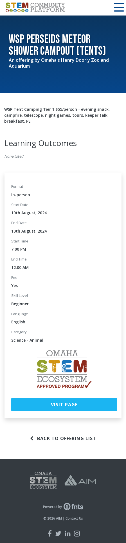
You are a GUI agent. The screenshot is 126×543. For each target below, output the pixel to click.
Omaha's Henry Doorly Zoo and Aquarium (59, 63)
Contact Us (74, 518)
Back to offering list (63, 438)
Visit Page (64, 404)
